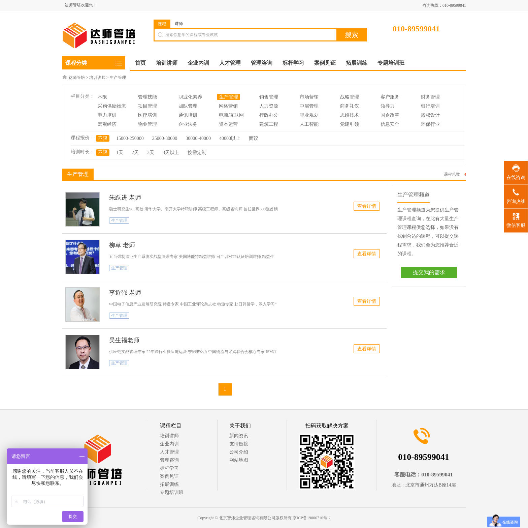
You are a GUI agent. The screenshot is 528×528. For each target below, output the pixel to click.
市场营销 (309, 96)
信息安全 (390, 124)
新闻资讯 (238, 435)
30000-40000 (198, 138)
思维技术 (349, 115)
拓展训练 (169, 484)
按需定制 (197, 152)
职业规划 (309, 115)
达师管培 (77, 77)
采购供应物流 (112, 106)
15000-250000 (130, 138)
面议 (253, 138)
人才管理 (169, 451)
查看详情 (366, 206)
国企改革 (390, 115)
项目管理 (147, 106)
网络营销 (228, 106)
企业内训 (169, 443)
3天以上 (171, 152)
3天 (150, 152)
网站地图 (238, 460)
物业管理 (147, 124)
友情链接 (238, 443)
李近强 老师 (125, 292)
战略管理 (349, 96)
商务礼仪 (349, 106)
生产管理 (118, 77)
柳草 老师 (122, 245)
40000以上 (229, 138)
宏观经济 (107, 124)
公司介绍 (238, 451)
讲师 (179, 23)
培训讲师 (97, 77)
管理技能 (147, 96)
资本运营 (228, 124)
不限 (102, 96)
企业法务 (187, 124)
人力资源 (268, 106)
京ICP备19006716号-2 (312, 518)
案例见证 (169, 476)
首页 (140, 63)
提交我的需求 (429, 272)
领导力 (388, 106)
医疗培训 (147, 115)
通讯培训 (187, 115)
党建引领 (349, 124)
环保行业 (430, 124)
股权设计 (430, 115)
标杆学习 (169, 468)
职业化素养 (190, 96)
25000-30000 (164, 138)
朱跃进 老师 (125, 197)
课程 (162, 24)
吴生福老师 (124, 340)
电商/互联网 (231, 115)
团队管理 (187, 106)
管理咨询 (169, 460)
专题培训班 (172, 492)
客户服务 (390, 96)
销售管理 (268, 96)
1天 (119, 152)
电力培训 (107, 115)
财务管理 (430, 96)
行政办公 (268, 115)
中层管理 (309, 106)
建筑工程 (268, 124)
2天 (135, 152)
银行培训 (430, 106)
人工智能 (309, 124)
